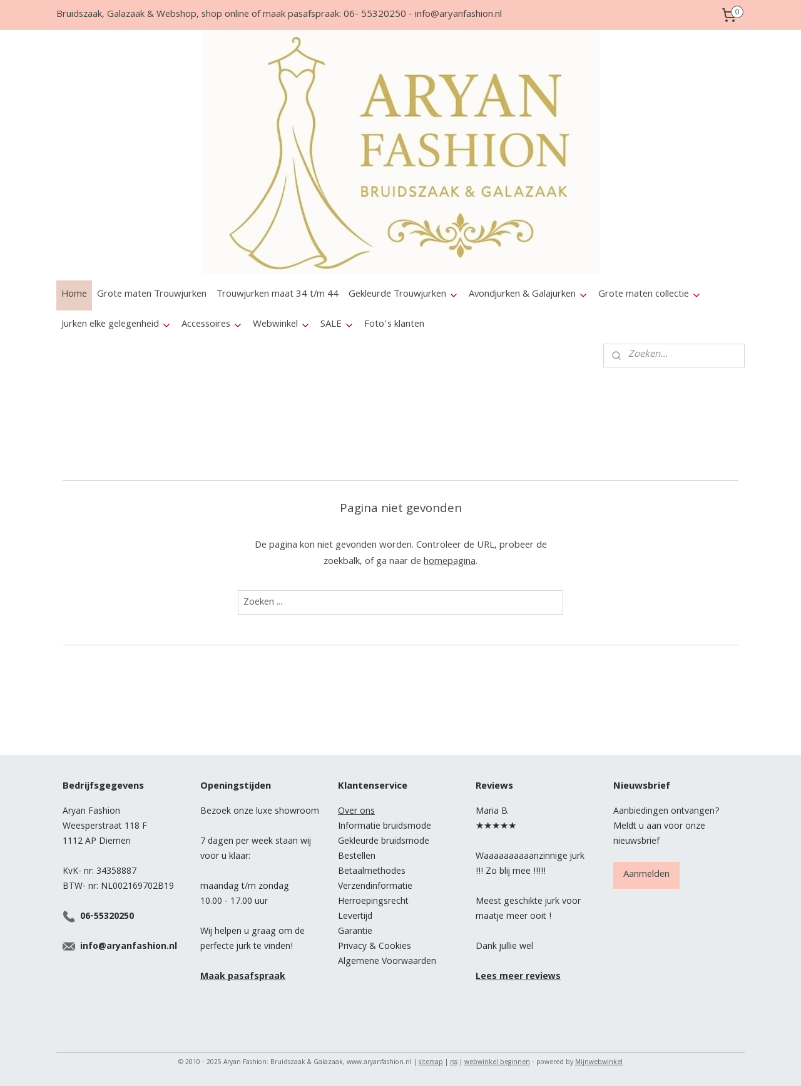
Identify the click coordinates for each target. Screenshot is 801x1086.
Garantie (355, 932)
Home (74, 295)
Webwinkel (281, 325)
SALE (337, 325)
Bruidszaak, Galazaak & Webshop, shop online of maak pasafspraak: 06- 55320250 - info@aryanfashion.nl (279, 15)
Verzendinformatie (375, 886)
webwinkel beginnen (497, 1062)
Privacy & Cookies (374, 947)
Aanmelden (646, 875)
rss (453, 1062)
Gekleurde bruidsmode (383, 841)
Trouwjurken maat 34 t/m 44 (278, 295)
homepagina (450, 562)
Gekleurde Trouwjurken (404, 295)
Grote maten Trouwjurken (152, 295)
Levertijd (355, 917)
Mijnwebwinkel (599, 1062)
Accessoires (212, 325)
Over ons (356, 811)
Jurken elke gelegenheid (116, 325)
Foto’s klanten (394, 325)
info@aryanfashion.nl (128, 947)
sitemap (431, 1062)
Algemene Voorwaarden (387, 962)
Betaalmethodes (372, 871)
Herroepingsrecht (373, 901)
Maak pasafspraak (242, 977)
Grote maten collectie (650, 295)
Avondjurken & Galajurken (528, 295)
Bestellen (356, 856)
